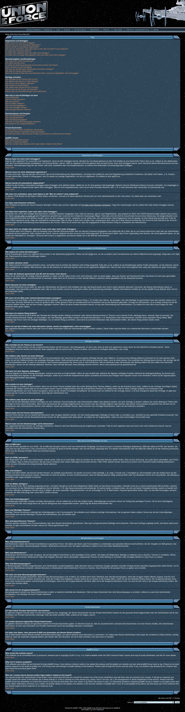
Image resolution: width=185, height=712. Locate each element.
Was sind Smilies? (12, 101)
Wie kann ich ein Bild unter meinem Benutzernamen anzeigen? (29, 69)
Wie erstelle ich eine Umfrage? (17, 85)
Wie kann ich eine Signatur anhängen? (20, 83)
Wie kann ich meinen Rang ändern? (19, 71)
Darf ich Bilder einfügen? (14, 104)
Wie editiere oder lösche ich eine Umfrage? (21, 87)
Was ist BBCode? (12, 97)
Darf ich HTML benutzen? (15, 99)
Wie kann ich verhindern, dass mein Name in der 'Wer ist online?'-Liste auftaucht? (36, 49)
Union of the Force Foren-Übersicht (17, 34)
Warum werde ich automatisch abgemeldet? (22, 47)
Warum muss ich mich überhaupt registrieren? (23, 45)
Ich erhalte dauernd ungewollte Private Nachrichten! (25, 132)
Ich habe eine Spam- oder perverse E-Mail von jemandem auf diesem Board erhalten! (38, 134)
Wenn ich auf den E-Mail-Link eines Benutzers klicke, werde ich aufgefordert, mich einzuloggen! (42, 73)
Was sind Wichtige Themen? (16, 108)
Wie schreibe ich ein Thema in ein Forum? (21, 79)
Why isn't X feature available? (16, 142)
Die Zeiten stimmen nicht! (15, 63)
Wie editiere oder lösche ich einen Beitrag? (21, 81)
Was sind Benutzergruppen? (16, 120)
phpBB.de (117, 708)
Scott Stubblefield (98, 709)
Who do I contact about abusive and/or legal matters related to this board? (33, 144)
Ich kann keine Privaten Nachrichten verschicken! (24, 130)
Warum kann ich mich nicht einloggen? (20, 43)
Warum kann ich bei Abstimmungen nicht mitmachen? (26, 91)
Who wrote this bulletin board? (17, 140)
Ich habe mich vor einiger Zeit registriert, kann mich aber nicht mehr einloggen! (35, 55)
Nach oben (9, 167)
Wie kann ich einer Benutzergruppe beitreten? (23, 122)
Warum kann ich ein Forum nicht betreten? (21, 89)
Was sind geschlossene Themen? (18, 110)
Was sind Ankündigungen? (15, 106)
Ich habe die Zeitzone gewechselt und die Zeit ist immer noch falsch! (31, 65)
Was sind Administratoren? (15, 116)
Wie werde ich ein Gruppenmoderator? (20, 124)
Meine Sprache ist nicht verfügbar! (18, 67)
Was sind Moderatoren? (14, 118)
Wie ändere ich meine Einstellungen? (19, 61)
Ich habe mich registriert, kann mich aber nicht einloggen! (27, 53)
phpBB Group (74, 655)
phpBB (75, 708)
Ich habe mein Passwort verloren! (18, 51)
